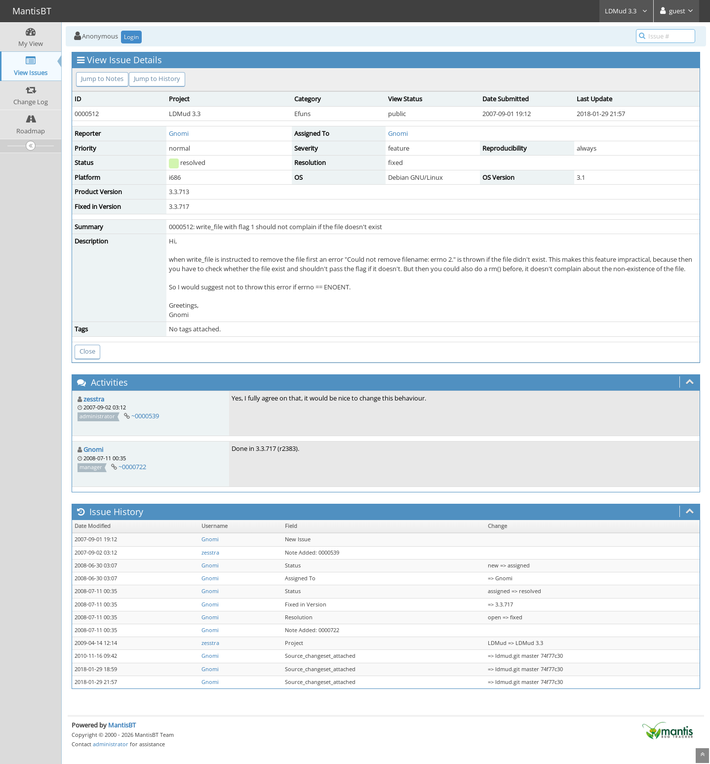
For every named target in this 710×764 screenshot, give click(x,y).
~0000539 (145, 415)
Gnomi (179, 133)
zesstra (93, 399)
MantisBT (122, 725)
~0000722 (132, 466)
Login (131, 37)
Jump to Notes (102, 78)
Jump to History (157, 78)
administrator (110, 744)
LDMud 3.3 (626, 10)
